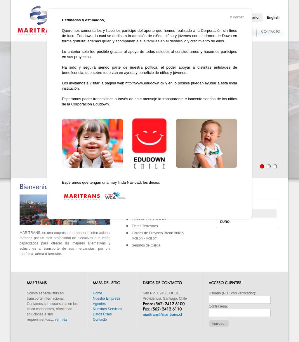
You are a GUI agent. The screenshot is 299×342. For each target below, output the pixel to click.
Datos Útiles (102, 314)
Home (97, 293)
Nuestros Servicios (107, 309)
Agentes (99, 304)
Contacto (100, 319)
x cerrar (237, 17)
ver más (61, 319)
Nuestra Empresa (106, 298)
